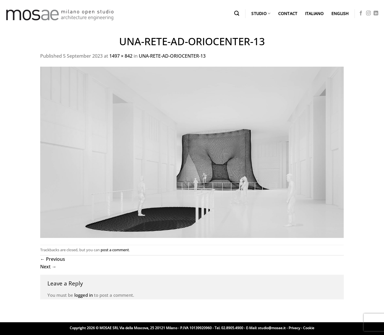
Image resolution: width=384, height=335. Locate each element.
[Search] (236, 13)
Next (48, 266)
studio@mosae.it (272, 327)
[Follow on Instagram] (368, 13)
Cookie (308, 327)
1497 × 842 (120, 56)
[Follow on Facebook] (361, 13)
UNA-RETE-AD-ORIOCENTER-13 (172, 56)
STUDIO (260, 14)
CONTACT (288, 13)
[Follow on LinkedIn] (376, 13)
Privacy (294, 327)
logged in (83, 295)
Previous (52, 259)
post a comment (115, 249)
